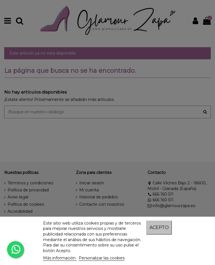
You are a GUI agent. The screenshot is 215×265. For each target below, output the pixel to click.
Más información (60, 258)
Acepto (159, 227)
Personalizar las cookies (102, 258)
